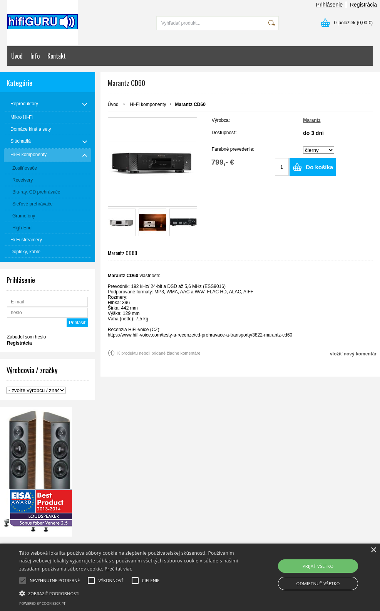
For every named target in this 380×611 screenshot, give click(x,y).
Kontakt (56, 56)
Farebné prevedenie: (233, 149)
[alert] (190, 577)
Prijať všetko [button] (318, 566)
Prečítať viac (118, 569)
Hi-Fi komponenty (148, 104)
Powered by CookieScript (42, 603)
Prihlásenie (329, 5)
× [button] (373, 550)
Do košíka (319, 167)
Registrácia (363, 5)
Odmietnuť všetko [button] (318, 583)
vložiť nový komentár (353, 354)
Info (35, 56)
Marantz (311, 120)
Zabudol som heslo (26, 337)
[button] (130, 592)
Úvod (17, 56)
